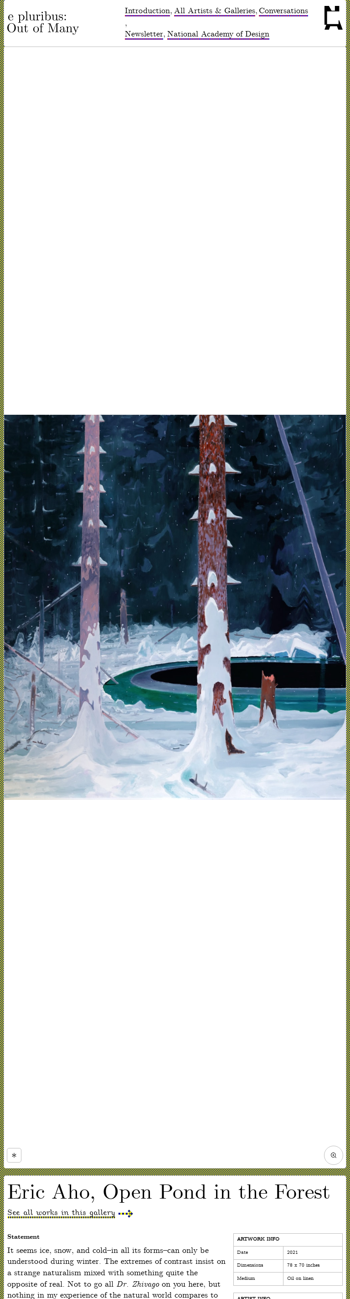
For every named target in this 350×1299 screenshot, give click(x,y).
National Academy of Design (218, 34)
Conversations (283, 10)
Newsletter (144, 34)
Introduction (147, 10)
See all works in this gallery (61, 1212)
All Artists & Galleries (214, 10)
